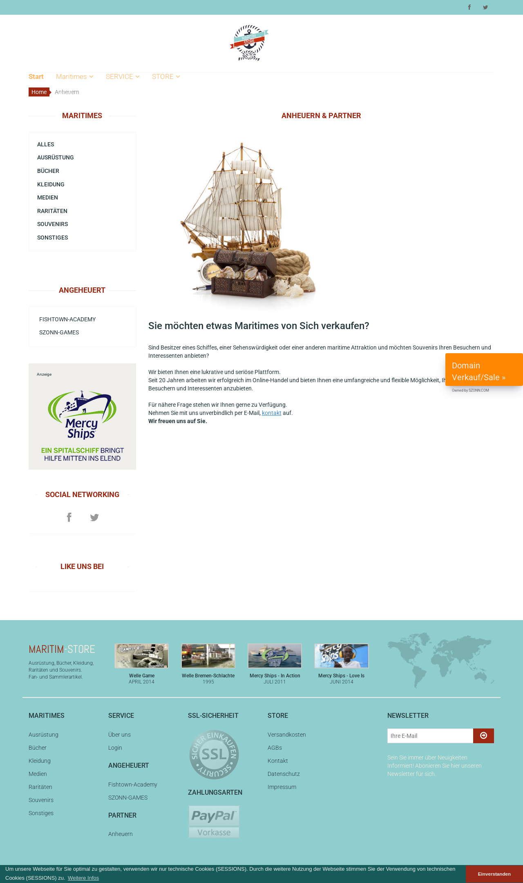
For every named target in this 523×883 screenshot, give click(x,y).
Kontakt (165, 122)
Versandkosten (176, 94)
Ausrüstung (75, 107)
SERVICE (123, 76)
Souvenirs (73, 178)
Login (116, 107)
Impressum (171, 150)
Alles (65, 94)
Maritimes (75, 76)
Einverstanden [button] (494, 873)
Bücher (68, 122)
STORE (166, 76)
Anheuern (120, 834)
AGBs (162, 107)
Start (36, 76)
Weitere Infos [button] (83, 878)
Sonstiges (52, 237)
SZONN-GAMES (59, 332)
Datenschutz (173, 136)
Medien (69, 150)
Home (39, 92)
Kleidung (71, 136)
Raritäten (71, 163)
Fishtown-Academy (67, 319)
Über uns (121, 94)
